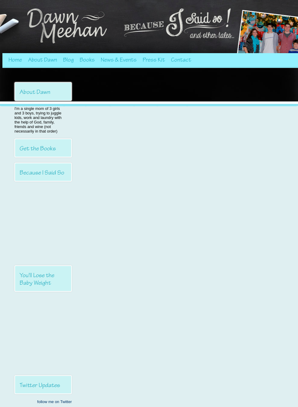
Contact (181, 59)
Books (87, 59)
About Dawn (42, 59)
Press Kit (154, 59)
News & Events (119, 59)
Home (15, 59)
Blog (68, 59)
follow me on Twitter (54, 401)
